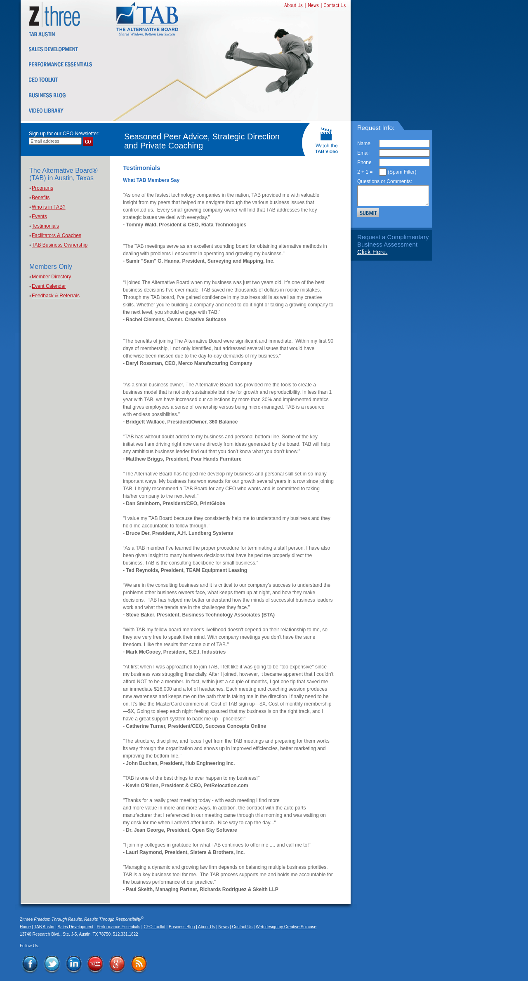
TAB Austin (44, 927)
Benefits (41, 197)
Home (25, 927)
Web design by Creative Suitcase (286, 927)
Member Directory (51, 277)
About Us (206, 927)
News (223, 927)
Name (363, 143)
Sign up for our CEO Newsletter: (64, 133)
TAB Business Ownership (59, 245)
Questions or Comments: (384, 181)
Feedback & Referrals (56, 296)
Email (363, 153)
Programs (42, 188)
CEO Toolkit (154, 927)
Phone (364, 162)
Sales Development (76, 927)
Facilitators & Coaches (56, 235)
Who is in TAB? (49, 207)
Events (39, 216)
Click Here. (372, 251)
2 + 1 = (364, 172)
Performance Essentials (118, 927)
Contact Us (242, 927)
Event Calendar (49, 286)
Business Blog (182, 927)
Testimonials (45, 226)
